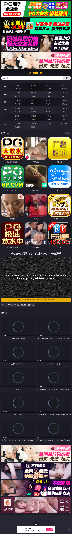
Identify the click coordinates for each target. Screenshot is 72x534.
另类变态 (64, 104)
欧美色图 (48, 108)
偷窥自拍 (18, 108)
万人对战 (48, 85)
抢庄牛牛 (64, 88)
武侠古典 (64, 116)
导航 (5, 125)
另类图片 (64, 111)
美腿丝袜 (18, 111)
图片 (5, 110)
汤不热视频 (64, 124)
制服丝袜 (18, 104)
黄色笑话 (48, 119)
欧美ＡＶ (48, 93)
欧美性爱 (64, 100)
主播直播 (48, 96)
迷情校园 (18, 119)
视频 (5, 94)
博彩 (5, 86)
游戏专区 (64, 85)
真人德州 (33, 85)
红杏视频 (18, 127)
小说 (5, 117)
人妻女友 (48, 116)
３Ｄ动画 (64, 93)
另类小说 (33, 119)
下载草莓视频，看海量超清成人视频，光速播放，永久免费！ (44, 299)
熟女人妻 (18, 96)
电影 (5, 102)
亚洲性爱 (18, 100)
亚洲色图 (33, 108)
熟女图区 (48, 111)
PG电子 (18, 85)
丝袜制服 (33, 96)
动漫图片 (64, 108)
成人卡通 (48, 100)
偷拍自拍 (33, 100)
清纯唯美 (33, 111)
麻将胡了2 (18, 88)
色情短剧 (33, 127)
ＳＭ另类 (64, 96)
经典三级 (33, 104)
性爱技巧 (64, 119)
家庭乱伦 (33, 116)
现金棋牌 (48, 88)
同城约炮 (18, 124)
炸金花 (33, 88)
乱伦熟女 (48, 104)
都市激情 (18, 116)
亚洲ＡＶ (18, 93)
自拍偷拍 (33, 93)
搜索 (67, 78)
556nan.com (36, 73)
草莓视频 (48, 124)
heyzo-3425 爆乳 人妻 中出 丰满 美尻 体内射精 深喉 (18, 305)
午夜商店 (33, 124)
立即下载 (49, 530)
